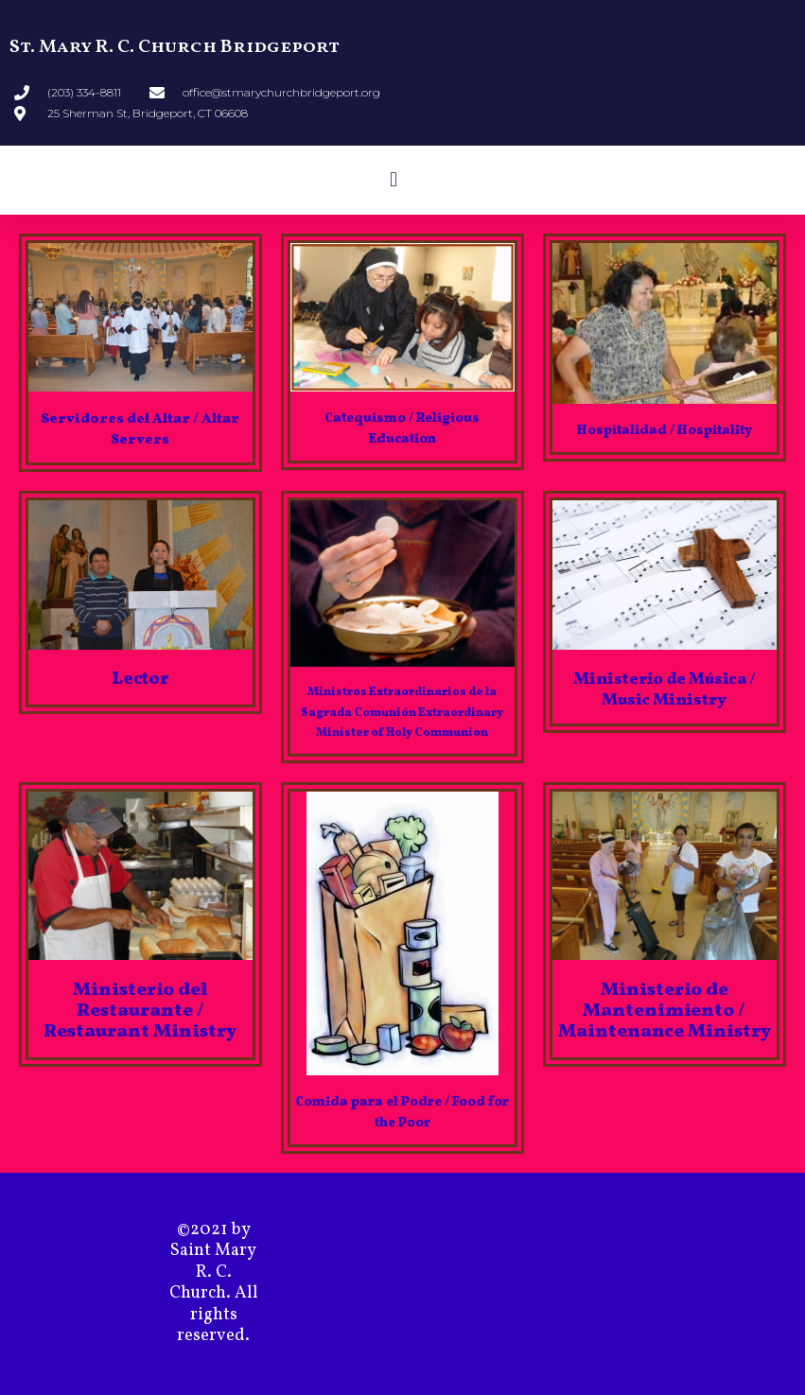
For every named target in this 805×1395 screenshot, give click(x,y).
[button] (393, 180)
